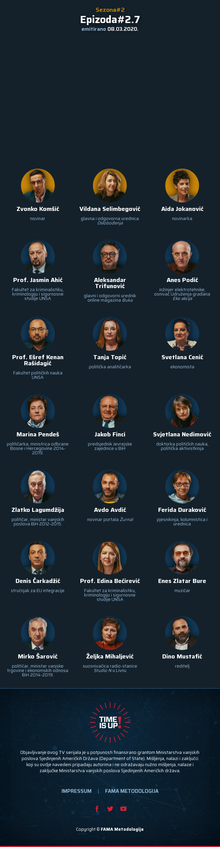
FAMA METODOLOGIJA (131, 791)
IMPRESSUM (77, 791)
